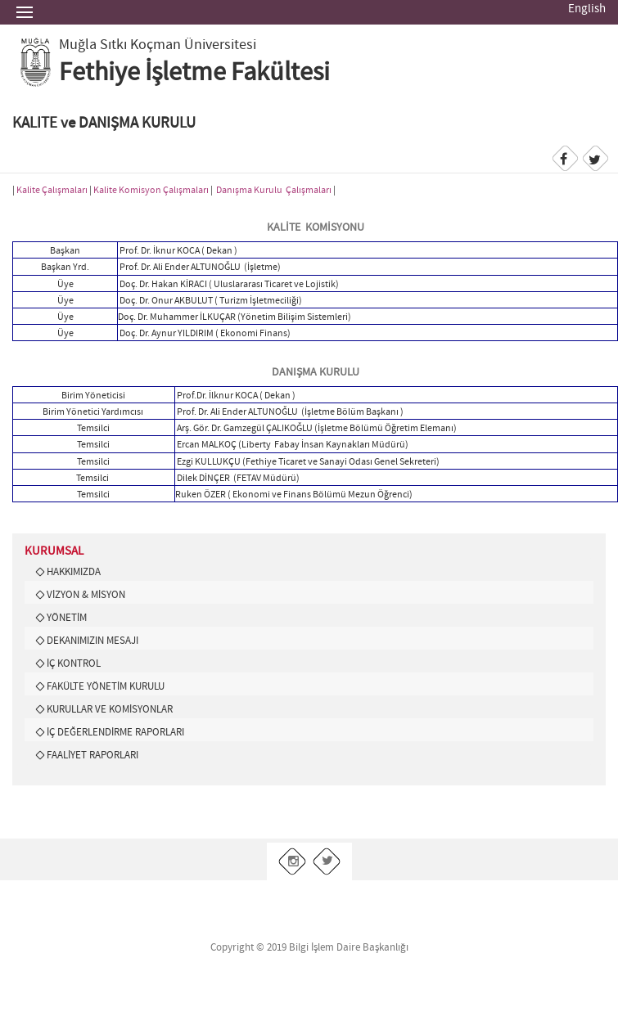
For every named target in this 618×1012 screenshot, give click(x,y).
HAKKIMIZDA (74, 572)
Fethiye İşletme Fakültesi (194, 73)
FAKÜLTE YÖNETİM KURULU (106, 686)
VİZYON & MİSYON (86, 594)
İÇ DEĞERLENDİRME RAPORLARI (115, 732)
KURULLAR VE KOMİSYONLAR (110, 709)
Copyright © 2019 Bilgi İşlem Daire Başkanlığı (309, 948)
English (587, 9)
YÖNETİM (67, 617)
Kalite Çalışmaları (52, 190)
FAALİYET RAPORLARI (92, 755)
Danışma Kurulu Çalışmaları (274, 190)
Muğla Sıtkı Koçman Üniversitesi (157, 45)
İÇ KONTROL (74, 663)
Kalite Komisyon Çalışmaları (151, 190)
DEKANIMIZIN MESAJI (92, 640)
